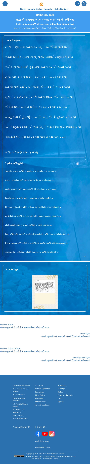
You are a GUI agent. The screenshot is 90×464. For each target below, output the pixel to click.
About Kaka (62, 385)
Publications (39, 392)
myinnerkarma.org (42, 447)
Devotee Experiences (42, 389)
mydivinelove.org (42, 441)
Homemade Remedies (65, 395)
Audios (60, 392)
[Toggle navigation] (5, 3)
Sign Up (60, 402)
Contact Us (39, 398)
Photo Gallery (40, 395)
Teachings (61, 389)
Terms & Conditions (42, 405)
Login (60, 398)
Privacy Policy (40, 402)
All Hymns (39, 385)
